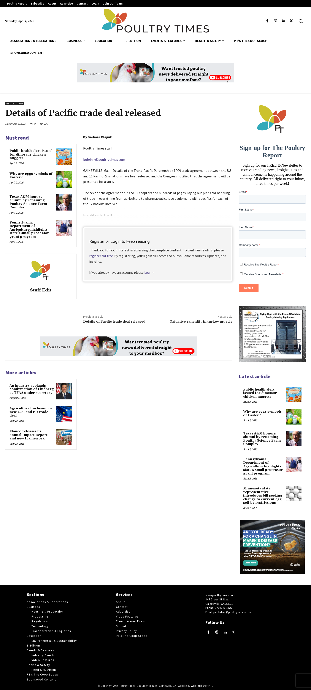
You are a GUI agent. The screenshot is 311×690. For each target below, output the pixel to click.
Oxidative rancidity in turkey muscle (201, 321)
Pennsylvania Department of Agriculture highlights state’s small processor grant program (29, 229)
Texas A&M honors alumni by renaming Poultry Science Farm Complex (28, 202)
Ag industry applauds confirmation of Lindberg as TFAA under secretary (32, 389)
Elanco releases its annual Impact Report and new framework (29, 435)
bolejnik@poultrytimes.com (104, 159)
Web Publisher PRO (202, 686)
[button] (300, 21)
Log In (149, 272)
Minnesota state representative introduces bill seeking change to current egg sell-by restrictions (262, 495)
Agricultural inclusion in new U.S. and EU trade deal (31, 412)
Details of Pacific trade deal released (114, 321)
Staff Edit (41, 290)
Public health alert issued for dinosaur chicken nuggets (31, 154)
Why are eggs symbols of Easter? (31, 176)
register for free (101, 256)
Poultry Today (14, 103)
